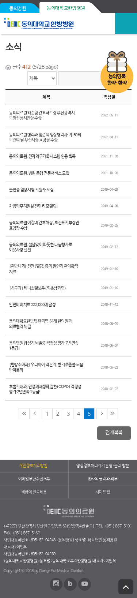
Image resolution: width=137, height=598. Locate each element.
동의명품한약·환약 (116, 80)
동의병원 (17, 8)
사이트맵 (103, 492)
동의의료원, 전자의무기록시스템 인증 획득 (42, 156)
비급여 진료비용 (34, 492)
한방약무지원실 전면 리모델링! (33, 206)
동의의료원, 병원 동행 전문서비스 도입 (39, 173)
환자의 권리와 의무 (103, 479)
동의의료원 (56, 23)
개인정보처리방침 (33, 466)
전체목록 (113, 433)
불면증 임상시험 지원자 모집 (31, 190)
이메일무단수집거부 (34, 479)
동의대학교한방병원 (66, 8)
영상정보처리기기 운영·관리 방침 (102, 466)
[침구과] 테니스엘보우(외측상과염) (37, 288)
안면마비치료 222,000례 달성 (32, 305)
